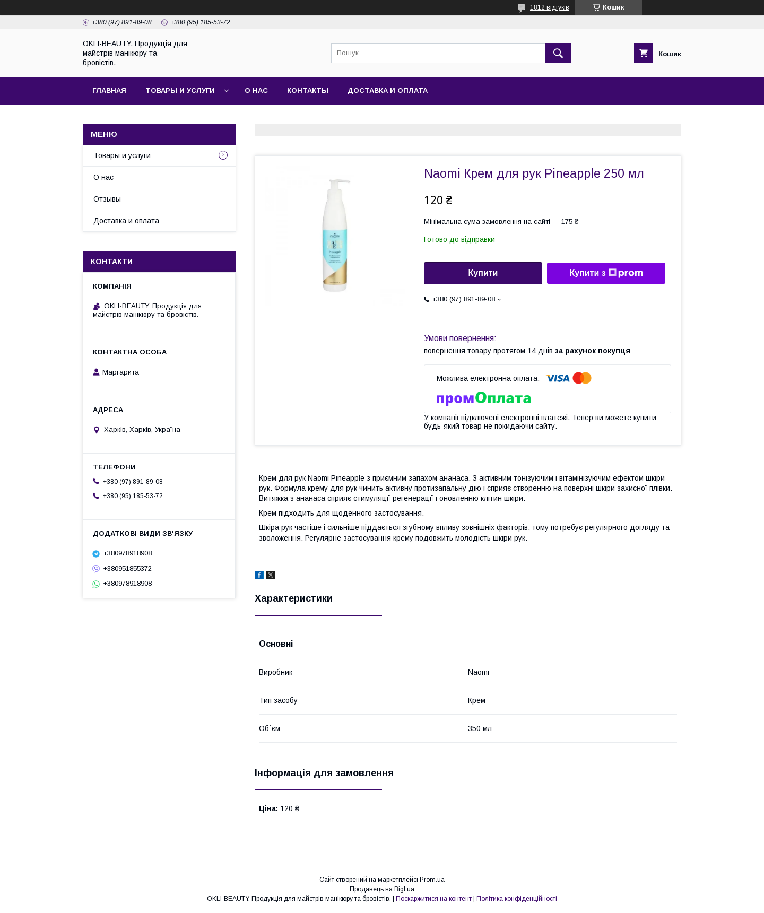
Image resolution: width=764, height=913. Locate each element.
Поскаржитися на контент (434, 898)
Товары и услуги (180, 90)
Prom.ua (432, 879)
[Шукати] (558, 53)
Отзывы (107, 199)
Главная (109, 90)
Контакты (307, 90)
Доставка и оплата (388, 90)
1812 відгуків (549, 7)
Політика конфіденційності (516, 898)
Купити (483, 272)
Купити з (606, 273)
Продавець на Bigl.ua (382, 889)
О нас (256, 90)
